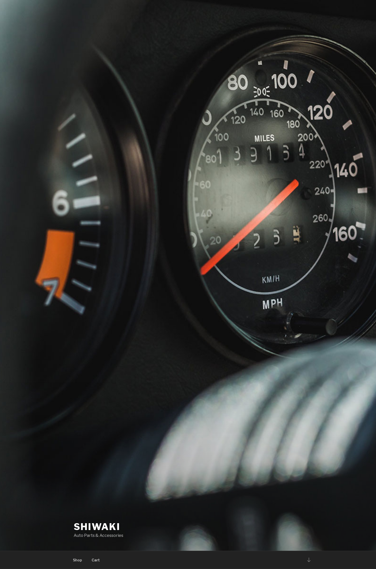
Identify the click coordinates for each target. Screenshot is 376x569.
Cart (96, 560)
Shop (77, 560)
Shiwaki (97, 526)
